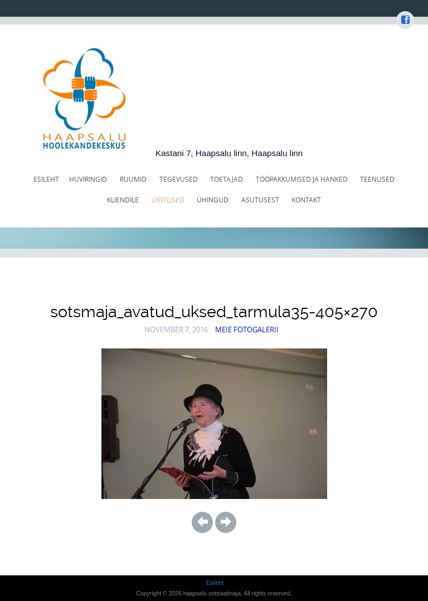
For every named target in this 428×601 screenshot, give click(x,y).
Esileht (46, 179)
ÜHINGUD (212, 200)
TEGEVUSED (178, 179)
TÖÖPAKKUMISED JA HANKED (302, 179)
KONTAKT (306, 200)
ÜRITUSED (167, 200)
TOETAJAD (226, 179)
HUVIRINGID (88, 179)
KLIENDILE (123, 200)
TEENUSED (377, 179)
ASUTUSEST (260, 200)
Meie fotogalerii (247, 329)
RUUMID (133, 179)
